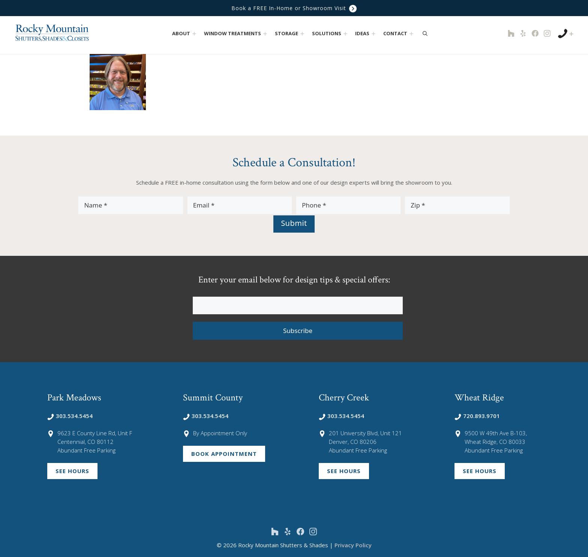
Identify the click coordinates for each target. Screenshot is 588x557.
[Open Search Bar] (425, 33)
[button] (194, 33)
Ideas (366, 33)
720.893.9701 (477, 416)
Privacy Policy (353, 545)
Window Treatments (236, 33)
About (185, 33)
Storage (290, 33)
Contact (399, 33)
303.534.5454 (70, 416)
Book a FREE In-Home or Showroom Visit (294, 8)
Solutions (330, 33)
